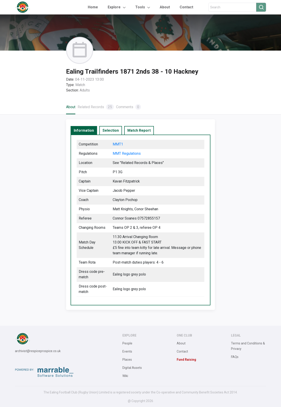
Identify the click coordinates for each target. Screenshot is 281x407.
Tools (140, 7)
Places (127, 359)
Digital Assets (132, 368)
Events (127, 351)
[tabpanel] (140, 220)
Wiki (125, 376)
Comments (128, 107)
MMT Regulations (127, 153)
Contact (186, 7)
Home (93, 7)
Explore (114, 7)
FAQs (234, 357)
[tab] (84, 130)
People (127, 343)
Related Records (96, 107)
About (165, 7)
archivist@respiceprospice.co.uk (38, 351)
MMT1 (118, 144)
